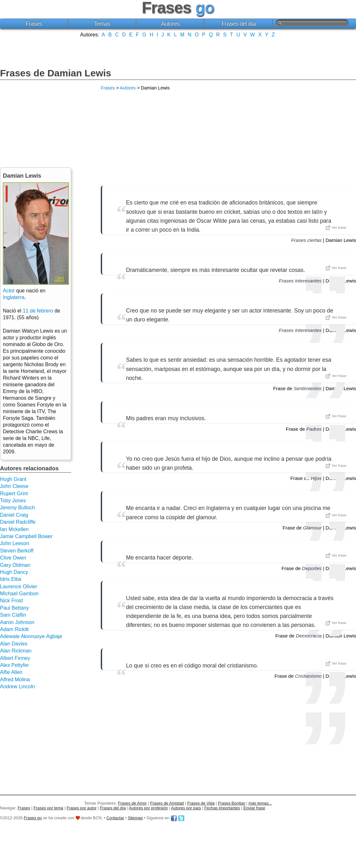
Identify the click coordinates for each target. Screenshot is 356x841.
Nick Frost (11, 600)
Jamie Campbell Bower (26, 536)
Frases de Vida (201, 803)
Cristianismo (308, 676)
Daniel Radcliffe (18, 522)
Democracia (309, 635)
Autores (170, 23)
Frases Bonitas (231, 803)
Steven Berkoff (16, 550)
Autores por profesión (148, 808)
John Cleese (14, 486)
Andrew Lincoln (17, 686)
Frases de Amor (132, 803)
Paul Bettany (14, 608)
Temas (102, 23)
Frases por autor (82, 808)
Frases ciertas (306, 240)
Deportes (312, 568)
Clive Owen (13, 557)
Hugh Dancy (14, 572)
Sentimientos (307, 388)
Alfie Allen (11, 672)
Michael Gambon (19, 593)
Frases (34, 23)
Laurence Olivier (18, 586)
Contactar (115, 817)
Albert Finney (15, 658)
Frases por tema (48, 808)
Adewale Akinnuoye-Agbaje (31, 636)
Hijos (316, 478)
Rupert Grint (14, 493)
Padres (314, 429)
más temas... (260, 803)
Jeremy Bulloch (17, 507)
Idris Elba (10, 579)
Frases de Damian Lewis (55, 73)
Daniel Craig (14, 515)
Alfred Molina (15, 679)
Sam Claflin (13, 615)
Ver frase (335, 227)
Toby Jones (13, 500)
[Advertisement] (178, 52)
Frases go (33, 817)
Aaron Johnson (17, 622)
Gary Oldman (15, 565)
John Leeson (14, 543)
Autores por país (186, 808)
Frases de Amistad (167, 803)
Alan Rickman (16, 650)
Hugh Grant (13, 479)
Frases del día (239, 23)
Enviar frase (254, 808)
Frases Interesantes (300, 280)
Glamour (312, 527)
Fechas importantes (222, 808)
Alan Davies (13, 643)
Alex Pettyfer (14, 665)
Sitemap (135, 817)
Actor (9, 290)
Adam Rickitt (14, 629)
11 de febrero (38, 310)
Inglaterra (14, 297)
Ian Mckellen (14, 529)
